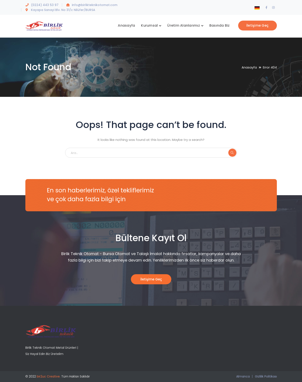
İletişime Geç (257, 25)
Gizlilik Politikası (266, 376)
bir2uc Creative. (48, 376)
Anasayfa (249, 67)
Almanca (243, 376)
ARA (232, 153)
